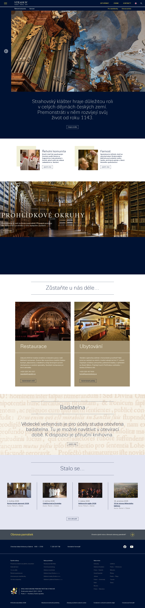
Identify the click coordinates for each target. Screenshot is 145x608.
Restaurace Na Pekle (50, 563)
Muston (96, 585)
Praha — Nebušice (99, 589)
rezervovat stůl (28, 381)
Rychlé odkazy (15, 560)
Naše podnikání (48, 560)
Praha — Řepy (114, 576)
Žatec (112, 582)
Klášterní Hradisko (99, 567)
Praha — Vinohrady (99, 579)
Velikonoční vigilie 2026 (87, 503)
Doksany (96, 563)
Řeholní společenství (16, 573)
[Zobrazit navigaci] (5, 3)
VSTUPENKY (104, 3)
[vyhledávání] (141, 3)
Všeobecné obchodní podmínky (50, 602)
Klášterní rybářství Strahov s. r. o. (53, 579)
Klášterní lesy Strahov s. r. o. (52, 573)
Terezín (112, 579)
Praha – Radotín (98, 570)
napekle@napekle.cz (28, 374)
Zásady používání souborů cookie (76, 602)
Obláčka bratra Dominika (52, 503)
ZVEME (116, 3)
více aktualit (72, 519)
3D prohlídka (7, 231)
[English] (135, 3)
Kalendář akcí (14, 567)
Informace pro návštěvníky (18, 576)
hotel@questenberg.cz (88, 374)
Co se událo (14, 570)
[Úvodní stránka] (21, 3)
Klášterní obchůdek (49, 570)
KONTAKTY (127, 3)
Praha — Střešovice (116, 567)
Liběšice (112, 563)
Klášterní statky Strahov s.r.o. (52, 576)
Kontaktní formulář (74, 546)
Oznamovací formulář (128, 602)
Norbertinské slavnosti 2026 (18, 503)
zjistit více (47, 167)
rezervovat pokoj (88, 381)
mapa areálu (72, 127)
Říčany (112, 573)
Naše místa (97, 560)
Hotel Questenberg (49, 567)
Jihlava (96, 576)
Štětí (95, 582)
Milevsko (112, 570)
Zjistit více (7, 87)
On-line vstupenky (16, 579)
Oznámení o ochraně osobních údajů (104, 602)
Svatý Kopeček (98, 573)
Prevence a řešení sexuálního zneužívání (22, 563)
